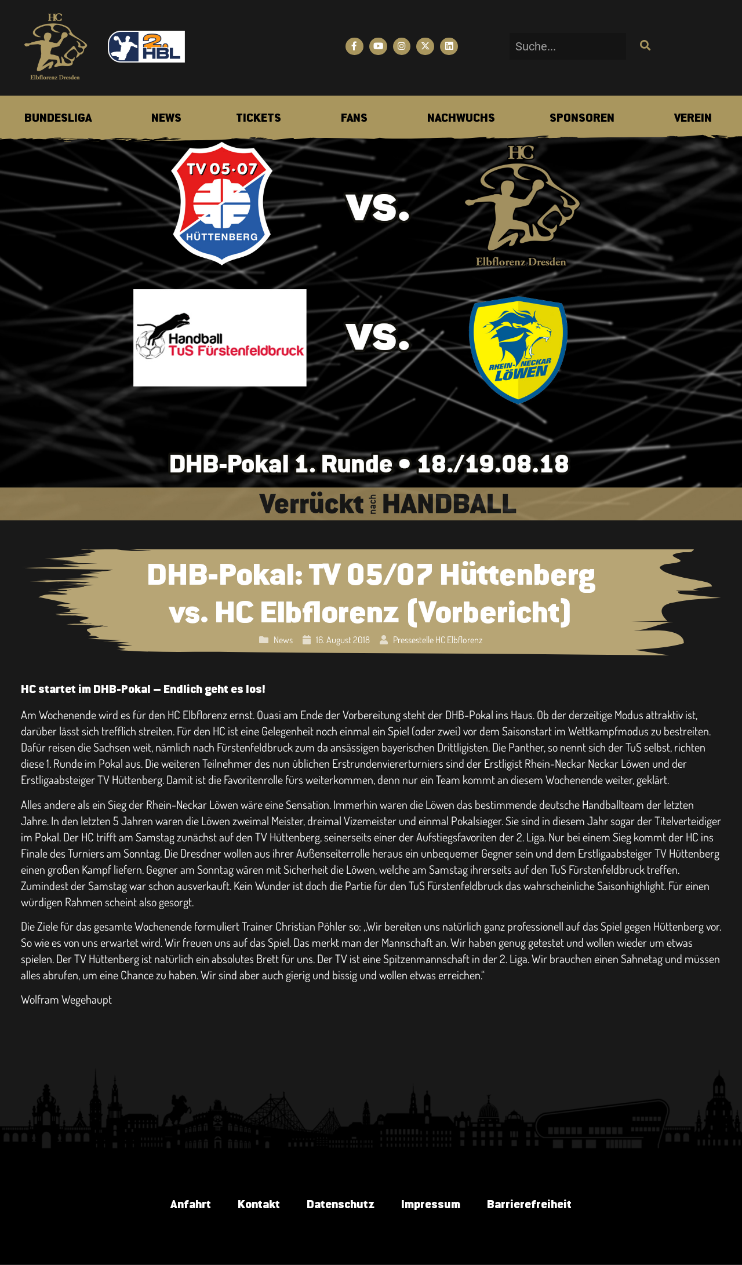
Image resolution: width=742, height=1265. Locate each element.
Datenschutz (340, 1206)
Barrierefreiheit (533, 1206)
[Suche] (643, 46)
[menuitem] (58, 119)
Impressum (432, 1206)
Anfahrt (186, 1206)
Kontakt (256, 1206)
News (283, 640)
